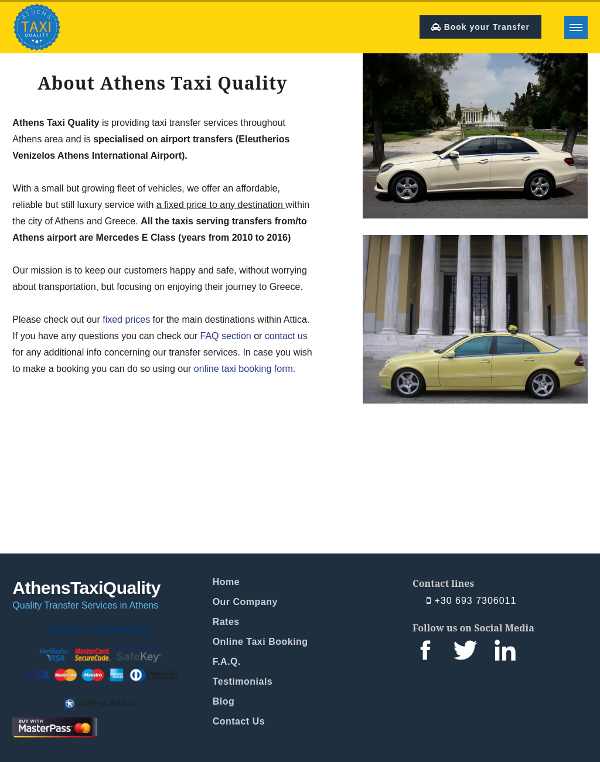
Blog (224, 701)
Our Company (245, 602)
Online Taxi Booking (260, 642)
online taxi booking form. (244, 369)
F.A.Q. (227, 662)
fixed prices (126, 319)
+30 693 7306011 (471, 601)
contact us (286, 336)
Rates (226, 622)
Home (226, 582)
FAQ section (225, 336)
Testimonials (243, 681)
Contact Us (239, 721)
